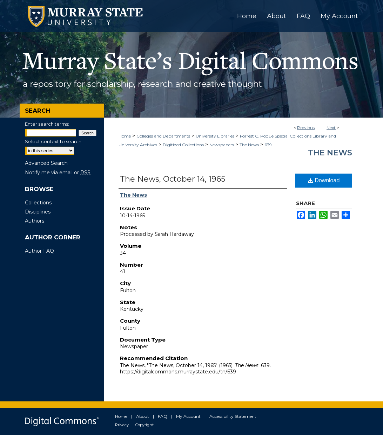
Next (331, 127)
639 (268, 144)
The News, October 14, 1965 (172, 179)
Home (125, 136)
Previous (306, 127)
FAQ (162, 416)
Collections (38, 202)
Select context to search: (53, 141)
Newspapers (221, 144)
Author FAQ (39, 251)
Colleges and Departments (163, 136)
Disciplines (38, 212)
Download (324, 180)
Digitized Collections (183, 144)
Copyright (144, 424)
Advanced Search (46, 163)
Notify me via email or (57, 172)
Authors (34, 221)
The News (249, 144)
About (142, 416)
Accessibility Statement (232, 416)
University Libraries (215, 136)
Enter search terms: (47, 124)
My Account (188, 416)
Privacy (122, 424)
